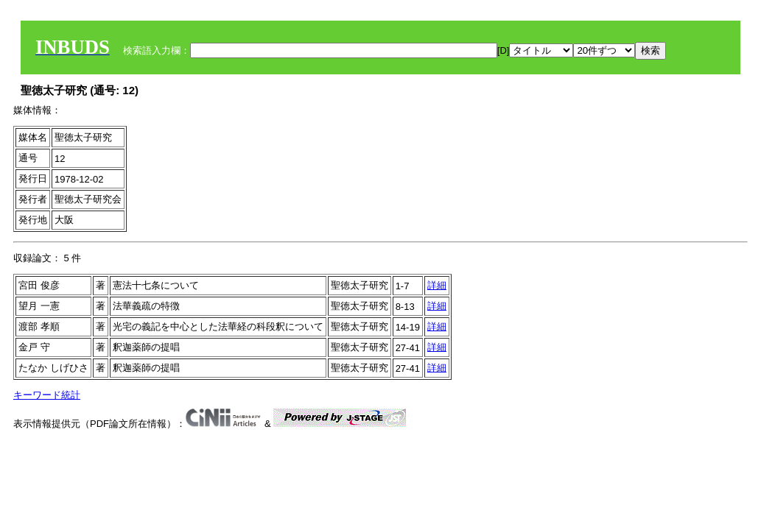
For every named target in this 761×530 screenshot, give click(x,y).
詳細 (436, 285)
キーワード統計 (46, 394)
